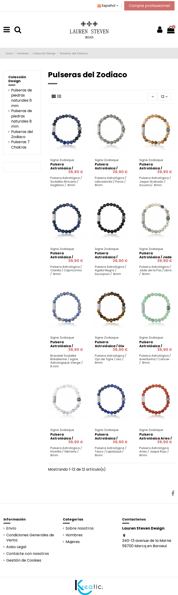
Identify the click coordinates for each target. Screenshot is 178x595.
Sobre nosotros (80, 528)
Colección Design (17, 79)
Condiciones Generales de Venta (30, 538)
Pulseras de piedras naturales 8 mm (21, 118)
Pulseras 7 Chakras (20, 144)
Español (107, 5)
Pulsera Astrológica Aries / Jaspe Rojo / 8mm (155, 438)
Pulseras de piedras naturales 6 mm (21, 98)
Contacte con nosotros (27, 553)
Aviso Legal (16, 547)
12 (164, 96)
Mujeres (73, 541)
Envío (11, 528)
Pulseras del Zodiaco (22, 134)
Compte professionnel (149, 5)
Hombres (74, 535)
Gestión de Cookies (23, 560)
